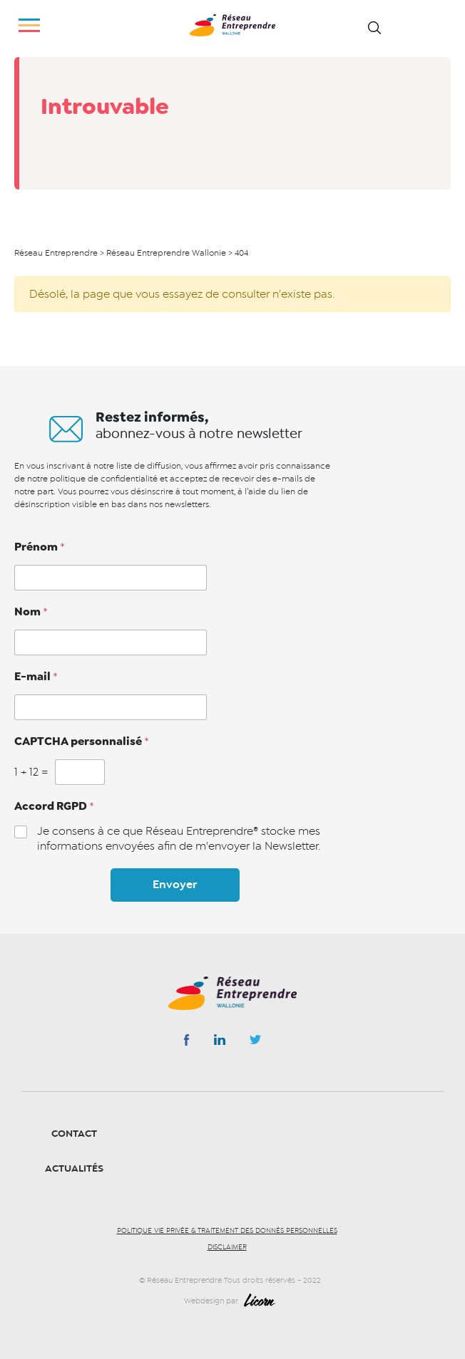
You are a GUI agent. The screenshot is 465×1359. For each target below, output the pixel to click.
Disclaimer (227, 1247)
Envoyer (175, 885)
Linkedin (219, 1042)
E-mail (36, 677)
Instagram (255, 1043)
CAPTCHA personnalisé (81, 741)
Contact (74, 1134)
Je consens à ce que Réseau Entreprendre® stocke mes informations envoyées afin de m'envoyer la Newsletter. (178, 839)
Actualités (74, 1168)
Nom (31, 612)
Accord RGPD (54, 806)
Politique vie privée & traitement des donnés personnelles (227, 1231)
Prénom (39, 547)
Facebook (186, 1042)
